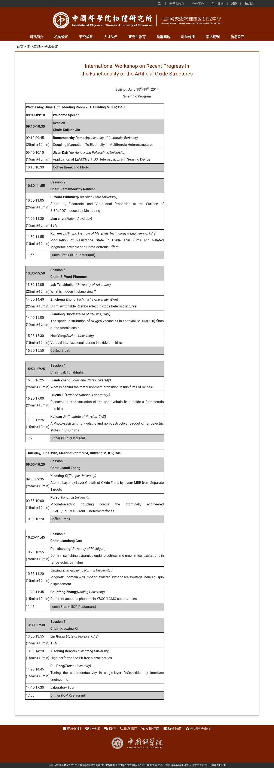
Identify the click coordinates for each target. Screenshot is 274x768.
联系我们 (130, 729)
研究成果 (86, 37)
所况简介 (36, 37)
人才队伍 (111, 37)
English (249, 3)
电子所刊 (74, 729)
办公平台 (198, 3)
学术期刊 (213, 37)
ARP (234, 3)
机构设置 (61, 37)
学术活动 (34, 47)
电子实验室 (176, 3)
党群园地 (163, 37)
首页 (20, 47)
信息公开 (237, 37)
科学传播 (188, 37)
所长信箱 (175, 729)
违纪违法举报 (200, 729)
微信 (112, 729)
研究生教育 (137, 37)
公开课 (95, 729)
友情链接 (152, 729)
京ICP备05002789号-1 (114, 765)
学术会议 (51, 47)
